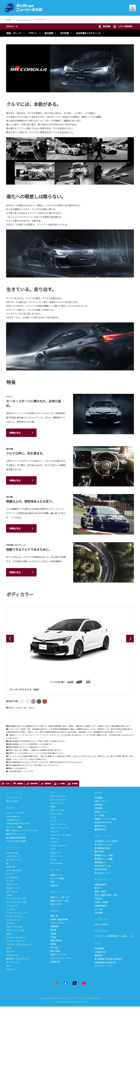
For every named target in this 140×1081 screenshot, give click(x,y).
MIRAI (8, 934)
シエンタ (54, 831)
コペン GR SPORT (14, 870)
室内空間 (48, 33)
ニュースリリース (14, 792)
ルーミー (10, 873)
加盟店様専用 (100, 884)
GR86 (52, 806)
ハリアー (54, 820)
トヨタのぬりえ (13, 816)
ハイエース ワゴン (14, 916)
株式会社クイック (102, 872)
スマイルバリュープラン (61, 958)
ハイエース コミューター (17, 912)
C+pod (9, 895)
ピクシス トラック (58, 799)
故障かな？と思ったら (60, 891)
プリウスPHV (12, 877)
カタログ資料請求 (122, 26)
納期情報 (54, 926)
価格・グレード (13, 33)
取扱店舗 (104, 26)
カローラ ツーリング (59, 827)
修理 (52, 881)
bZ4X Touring (12, 852)
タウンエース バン (58, 796)
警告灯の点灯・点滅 (59, 900)
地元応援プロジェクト (104, 879)
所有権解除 (99, 948)
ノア (52, 792)
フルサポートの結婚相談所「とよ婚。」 (111, 936)
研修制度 (98, 808)
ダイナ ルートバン (14, 859)
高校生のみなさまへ (103, 822)
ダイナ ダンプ (56, 803)
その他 (97, 943)
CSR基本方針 (100, 951)
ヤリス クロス (56, 813)
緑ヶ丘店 (54, 947)
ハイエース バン (13, 919)
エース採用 (99, 815)
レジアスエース (13, 856)
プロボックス (12, 955)
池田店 (53, 933)
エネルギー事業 (101, 919)
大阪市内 (98, 898)
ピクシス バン (56, 856)
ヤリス (53, 817)
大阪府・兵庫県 (101, 902)
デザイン (33, 33)
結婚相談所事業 (101, 930)
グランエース (12, 891)
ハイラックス (12, 905)
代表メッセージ (101, 801)
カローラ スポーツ (58, 824)
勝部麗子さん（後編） (104, 858)
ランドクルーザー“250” (60, 835)
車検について (56, 874)
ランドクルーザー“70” (16, 898)
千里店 (53, 937)
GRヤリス (54, 838)
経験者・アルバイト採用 (105, 818)
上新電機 (98, 912)
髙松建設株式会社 (102, 848)
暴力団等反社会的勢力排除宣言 (108, 958)
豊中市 (97, 888)
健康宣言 (98, 955)
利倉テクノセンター (59, 954)
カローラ (10, 951)
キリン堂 (98, 909)
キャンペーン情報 (14, 826)
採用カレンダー (101, 811)
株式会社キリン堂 (102, 865)
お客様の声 (55, 961)
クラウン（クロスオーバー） (19, 944)
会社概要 (98, 797)
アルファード (12, 884)
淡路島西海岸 (100, 905)
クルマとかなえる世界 (16, 841)
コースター (11, 909)
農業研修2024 (100, 829)
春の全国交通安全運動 (16, 837)
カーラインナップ (14, 847)
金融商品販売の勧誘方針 (105, 962)
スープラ (10, 881)
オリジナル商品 (57, 878)
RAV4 (8, 965)
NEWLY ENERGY (101, 924)
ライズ (53, 859)
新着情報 (10, 807)
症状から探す (56, 904)
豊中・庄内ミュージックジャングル (22, 830)
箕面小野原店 (56, 940)
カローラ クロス (57, 810)
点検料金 (54, 885)
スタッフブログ (57, 922)
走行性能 (64, 33)
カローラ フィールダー (16, 930)
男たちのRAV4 (12, 801)
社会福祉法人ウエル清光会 (106, 841)
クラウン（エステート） (17, 937)
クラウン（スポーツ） (16, 941)
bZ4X (8, 948)
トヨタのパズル (13, 819)
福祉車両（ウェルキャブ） (18, 958)
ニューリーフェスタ (15, 812)
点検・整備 (55, 869)
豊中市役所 (99, 851)
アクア (53, 849)
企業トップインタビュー (105, 836)
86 (7, 863)
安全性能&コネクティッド (88, 33)
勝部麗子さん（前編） (104, 855)
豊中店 (53, 929)
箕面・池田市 (100, 891)
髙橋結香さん (100, 862)
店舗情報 (54, 910)
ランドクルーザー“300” (16, 902)
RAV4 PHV (10, 866)
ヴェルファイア (13, 888)
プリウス (54, 842)
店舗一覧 (54, 915)
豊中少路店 (55, 951)
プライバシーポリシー (104, 965)
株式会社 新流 (100, 869)
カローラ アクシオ (14, 926)
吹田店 (53, 944)
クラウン (10, 923)
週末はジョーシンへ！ (16, 833)
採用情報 (98, 792)
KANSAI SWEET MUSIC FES (17, 823)
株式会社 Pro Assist (103, 844)
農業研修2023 (100, 825)
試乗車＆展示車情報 (59, 919)
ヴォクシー (11, 969)
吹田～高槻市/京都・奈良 (105, 895)
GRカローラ (12, 26)
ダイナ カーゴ (12, 962)
